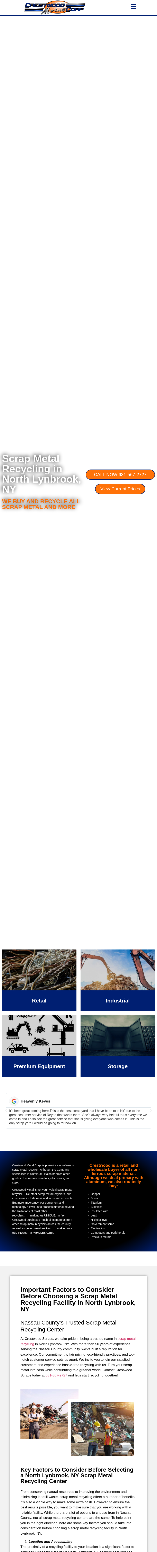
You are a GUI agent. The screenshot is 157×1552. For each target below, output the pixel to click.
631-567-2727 (56, 1375)
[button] (6, 1111)
